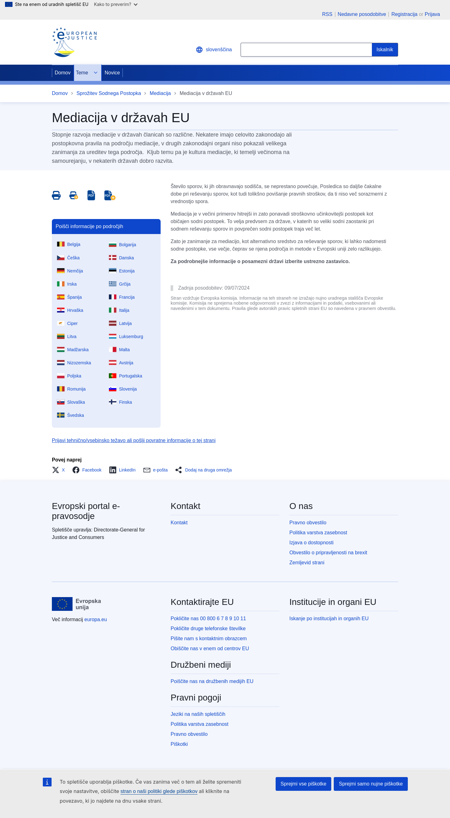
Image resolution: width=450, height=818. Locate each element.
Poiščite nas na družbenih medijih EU (212, 681)
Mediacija (160, 93)
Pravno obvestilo (307, 522)
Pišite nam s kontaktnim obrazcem (209, 638)
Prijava (432, 14)
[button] (60, 470)
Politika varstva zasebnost (318, 532)
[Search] (385, 50)
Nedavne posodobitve (362, 14)
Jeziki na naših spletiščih (198, 714)
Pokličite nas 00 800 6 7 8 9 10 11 (208, 618)
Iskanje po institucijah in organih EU (328, 618)
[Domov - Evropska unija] (76, 604)
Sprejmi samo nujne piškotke (371, 783)
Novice (112, 72)
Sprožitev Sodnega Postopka (109, 93)
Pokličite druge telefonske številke (208, 628)
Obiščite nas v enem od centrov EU (210, 648)
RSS (327, 14)
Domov (63, 72)
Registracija (404, 14)
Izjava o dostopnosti (311, 542)
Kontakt (179, 522)
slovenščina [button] (214, 49)
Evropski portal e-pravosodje (86, 511)
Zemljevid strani (306, 562)
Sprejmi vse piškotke (304, 783)
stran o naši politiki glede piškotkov (159, 791)
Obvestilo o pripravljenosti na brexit (328, 552)
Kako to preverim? (116, 4)
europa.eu (95, 619)
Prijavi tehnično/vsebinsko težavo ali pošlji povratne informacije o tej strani (134, 440)
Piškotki (179, 744)
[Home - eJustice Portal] (74, 42)
